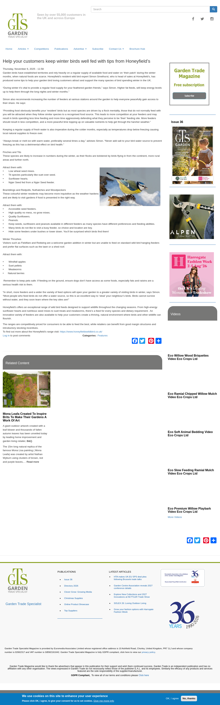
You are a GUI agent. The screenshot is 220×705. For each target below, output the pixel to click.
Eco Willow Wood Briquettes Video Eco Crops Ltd (188, 357)
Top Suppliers (70, 610)
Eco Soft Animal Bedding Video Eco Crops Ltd (190, 433)
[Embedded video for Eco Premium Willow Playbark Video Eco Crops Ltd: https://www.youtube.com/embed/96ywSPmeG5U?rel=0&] (192, 491)
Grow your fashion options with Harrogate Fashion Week (134, 610)
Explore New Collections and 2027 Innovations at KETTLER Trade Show (132, 595)
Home (9, 48)
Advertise (80, 48)
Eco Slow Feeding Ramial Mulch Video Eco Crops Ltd (191, 471)
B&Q (29, 441)
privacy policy (148, 652)
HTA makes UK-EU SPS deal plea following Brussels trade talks (130, 577)
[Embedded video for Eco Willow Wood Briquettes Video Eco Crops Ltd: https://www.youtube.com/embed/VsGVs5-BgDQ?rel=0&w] (192, 338)
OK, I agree (172, 698)
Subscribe (97, 48)
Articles (23, 48)
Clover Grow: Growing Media (78, 592)
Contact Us (116, 48)
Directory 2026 (71, 585)
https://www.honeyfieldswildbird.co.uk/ (81, 331)
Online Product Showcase (76, 604)
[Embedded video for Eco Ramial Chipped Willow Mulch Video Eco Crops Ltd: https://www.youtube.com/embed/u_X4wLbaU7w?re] (192, 376)
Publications (61, 48)
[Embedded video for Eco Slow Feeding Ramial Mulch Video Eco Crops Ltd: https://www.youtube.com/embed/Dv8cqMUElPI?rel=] (192, 453)
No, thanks (189, 698)
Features (103, 335)
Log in (6, 335)
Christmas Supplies (73, 598)
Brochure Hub (137, 48)
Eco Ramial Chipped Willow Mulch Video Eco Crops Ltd (192, 395)
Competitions (41, 48)
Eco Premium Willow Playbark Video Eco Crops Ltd (189, 510)
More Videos (175, 517)
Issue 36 (177, 121)
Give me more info (104, 700)
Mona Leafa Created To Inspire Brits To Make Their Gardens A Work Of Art (24, 417)
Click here (144, 675)
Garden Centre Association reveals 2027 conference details (133, 586)
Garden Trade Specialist (23, 604)
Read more (32, 461)
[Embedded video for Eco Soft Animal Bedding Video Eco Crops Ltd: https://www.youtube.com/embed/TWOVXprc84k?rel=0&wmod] (192, 415)
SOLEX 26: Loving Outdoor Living (130, 603)
